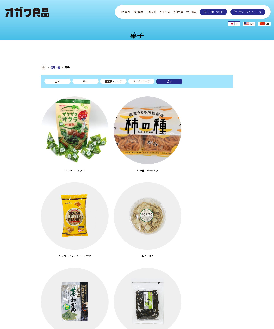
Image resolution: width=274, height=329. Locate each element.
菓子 (169, 81)
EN (249, 23)
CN (264, 23)
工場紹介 (151, 12)
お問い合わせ (215, 12)
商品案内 (138, 12)
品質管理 (165, 12)
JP (234, 23)
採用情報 (191, 12)
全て (57, 81)
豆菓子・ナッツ (113, 81)
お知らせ (237, 298)
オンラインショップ (250, 12)
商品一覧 (55, 67)
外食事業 (178, 12)
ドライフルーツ (141, 81)
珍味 (85, 81)
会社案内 (125, 12)
